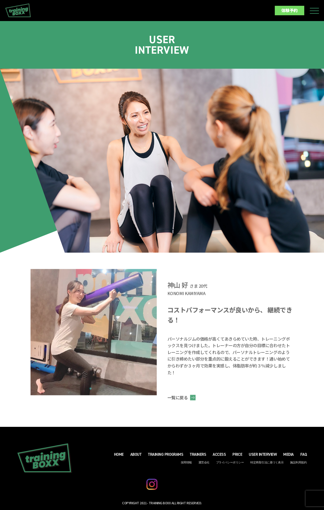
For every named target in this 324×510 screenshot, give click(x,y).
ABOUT (136, 456)
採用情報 (186, 464)
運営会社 (204, 464)
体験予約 (289, 10)
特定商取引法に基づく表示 (266, 464)
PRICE (237, 456)
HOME (119, 456)
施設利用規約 (298, 464)
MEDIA (288, 456)
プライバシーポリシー (230, 464)
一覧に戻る (177, 399)
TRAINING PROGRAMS (165, 456)
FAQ (303, 456)
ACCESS (219, 456)
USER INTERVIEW (263, 456)
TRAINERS (198, 456)
